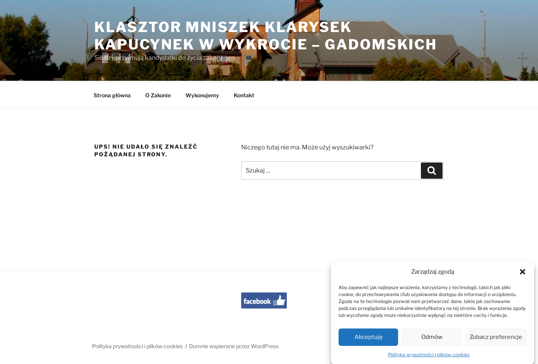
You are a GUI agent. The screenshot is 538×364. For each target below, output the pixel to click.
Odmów (432, 341)
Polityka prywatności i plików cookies (429, 359)
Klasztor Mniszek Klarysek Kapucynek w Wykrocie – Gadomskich (265, 36)
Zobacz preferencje (496, 341)
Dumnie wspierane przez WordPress (234, 346)
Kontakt (244, 95)
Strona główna (112, 95)
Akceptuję (368, 341)
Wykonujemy (202, 95)
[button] (522, 276)
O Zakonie (158, 95)
